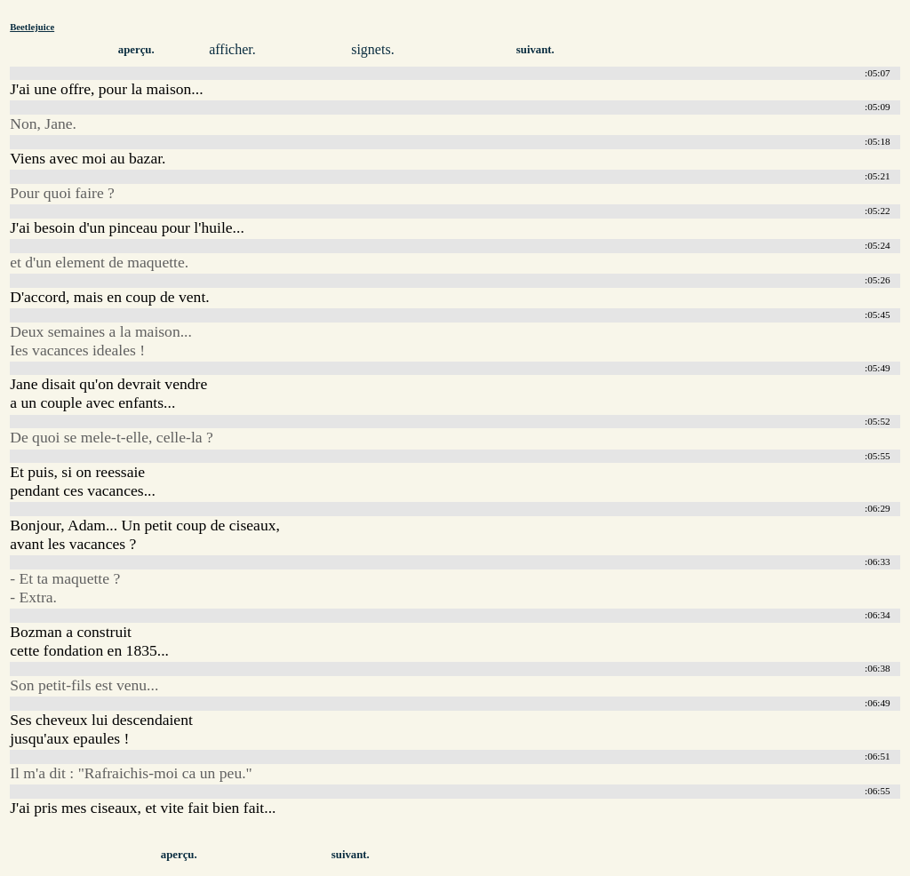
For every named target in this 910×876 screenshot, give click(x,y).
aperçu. (136, 50)
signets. (372, 49)
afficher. (232, 49)
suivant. (535, 50)
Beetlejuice (32, 26)
